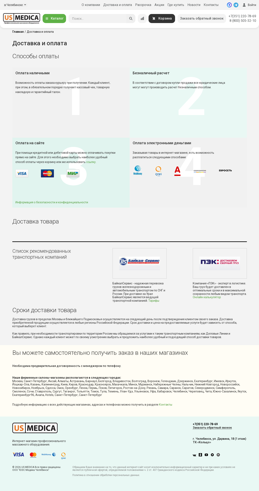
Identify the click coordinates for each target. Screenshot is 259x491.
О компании (91, 5)
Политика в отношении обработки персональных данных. (106, 475)
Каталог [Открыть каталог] (54, 18)
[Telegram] (235, 4)
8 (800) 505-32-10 (243, 21)
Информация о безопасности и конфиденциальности (51, 202)
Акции (159, 5)
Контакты (211, 5)
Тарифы (153, 300)
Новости (193, 5)
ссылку (91, 162)
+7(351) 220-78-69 (242, 16)
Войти (249, 4)
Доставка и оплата (117, 5)
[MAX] (229, 4)
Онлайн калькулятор (207, 297)
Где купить (175, 5)
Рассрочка (143, 5)
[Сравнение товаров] (142, 18)
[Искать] (130, 18)
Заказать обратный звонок (202, 18)
